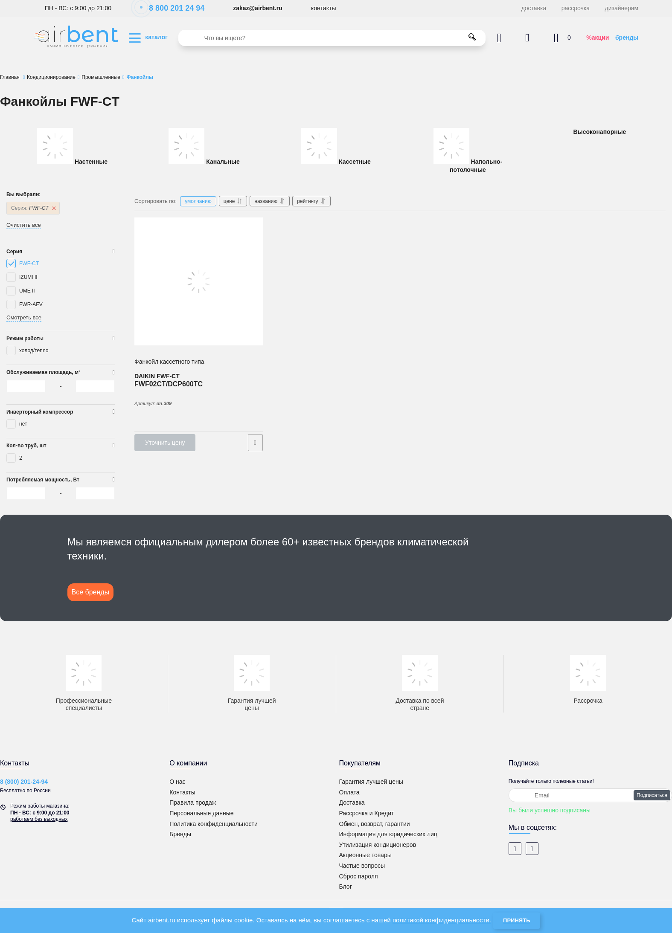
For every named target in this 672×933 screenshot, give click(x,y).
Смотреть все (23, 317)
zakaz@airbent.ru (257, 8)
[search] (332, 38)
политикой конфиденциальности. (442, 920)
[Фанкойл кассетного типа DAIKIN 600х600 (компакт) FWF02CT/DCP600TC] (198, 281)
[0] (26, 386)
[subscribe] (590, 795)
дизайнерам (622, 8)
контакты (323, 8)
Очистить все (23, 225)
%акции (597, 37)
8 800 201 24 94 (172, 8)
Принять (516, 920)
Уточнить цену (165, 442)
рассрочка (575, 8)
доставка (534, 8)
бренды (626, 37)
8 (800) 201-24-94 (24, 781)
